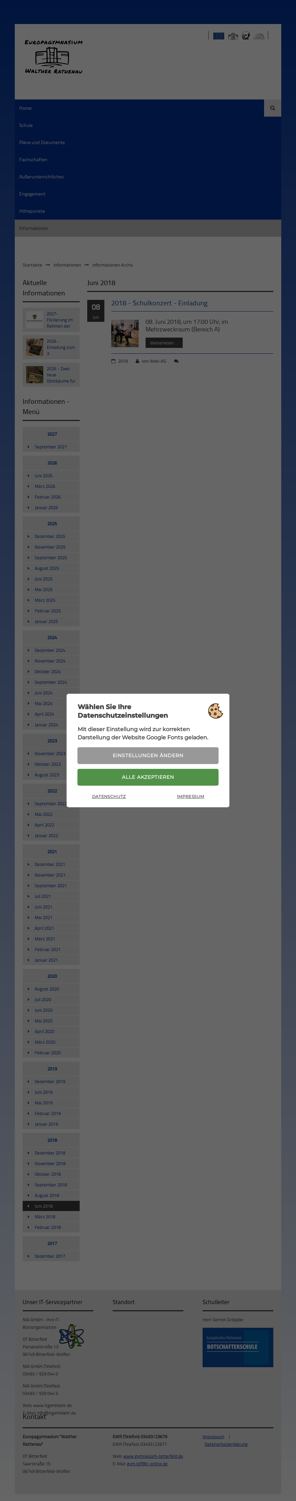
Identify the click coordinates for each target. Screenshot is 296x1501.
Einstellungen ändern (148, 755)
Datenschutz (109, 796)
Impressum (190, 796)
